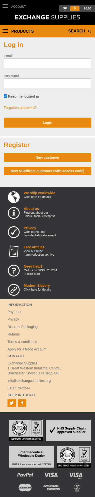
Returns (14, 334)
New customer (48, 158)
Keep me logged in (21, 96)
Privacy (13, 319)
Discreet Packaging (23, 327)
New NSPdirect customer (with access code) (47, 171)
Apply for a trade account (27, 349)
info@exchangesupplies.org (29, 381)
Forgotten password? (20, 108)
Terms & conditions (22, 342)
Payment (14, 312)
